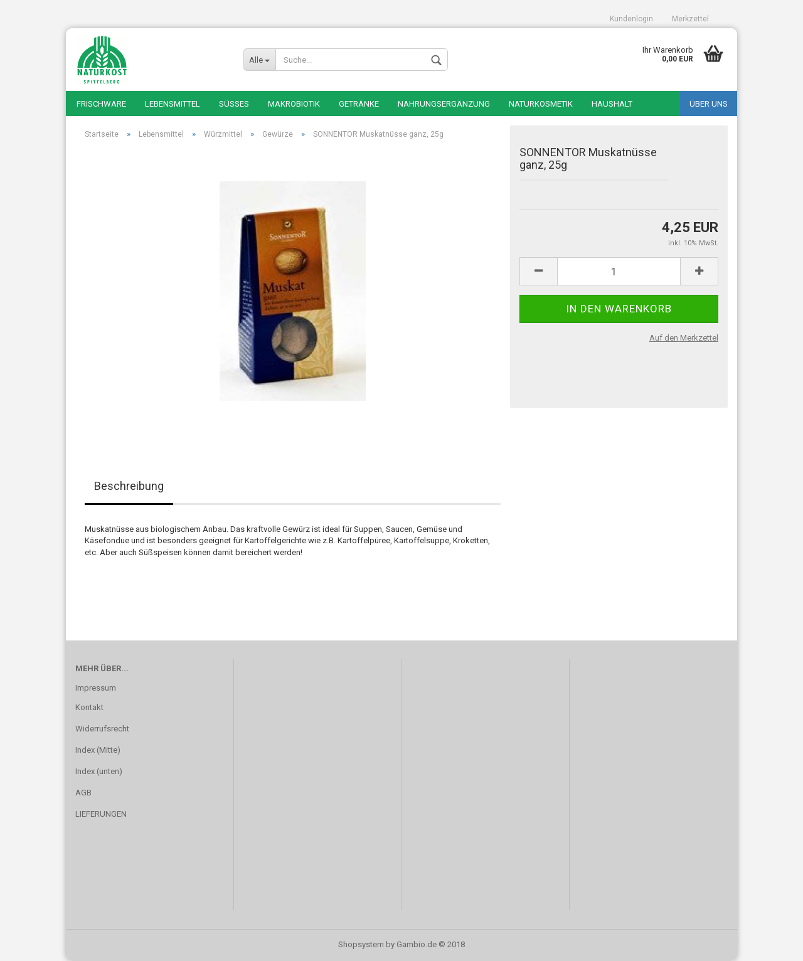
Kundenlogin (631, 18)
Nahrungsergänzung (444, 104)
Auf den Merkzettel (683, 337)
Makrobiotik (294, 104)
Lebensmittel (172, 104)
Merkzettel (690, 18)
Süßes (234, 104)
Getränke (359, 104)
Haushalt (612, 104)
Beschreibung (129, 485)
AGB (83, 792)
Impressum (95, 688)
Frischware (101, 104)
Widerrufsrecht (102, 728)
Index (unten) (98, 771)
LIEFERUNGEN (101, 814)
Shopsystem (361, 944)
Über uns (708, 104)
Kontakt (89, 707)
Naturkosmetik (541, 104)
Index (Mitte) (97, 750)
